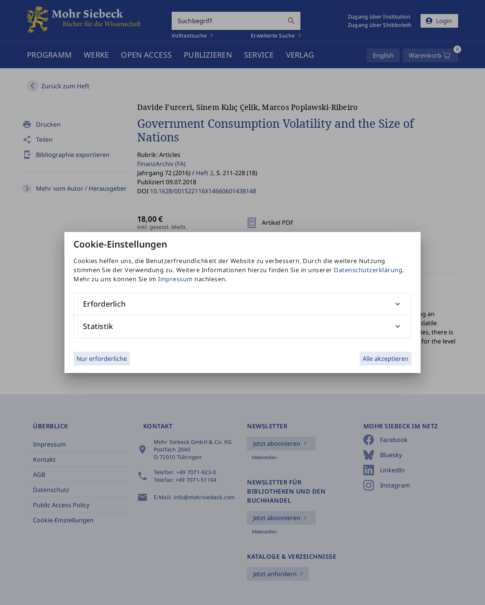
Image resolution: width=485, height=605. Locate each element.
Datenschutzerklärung (368, 270)
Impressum (175, 279)
